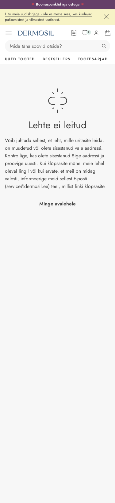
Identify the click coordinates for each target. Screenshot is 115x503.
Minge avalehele (57, 203)
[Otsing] (104, 46)
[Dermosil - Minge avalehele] (35, 33)
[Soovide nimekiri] (85, 32)
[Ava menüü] (8, 33)
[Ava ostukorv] (107, 32)
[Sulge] (106, 17)
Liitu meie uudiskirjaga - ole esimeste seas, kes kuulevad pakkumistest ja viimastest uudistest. (48, 17)
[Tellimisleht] (74, 32)
